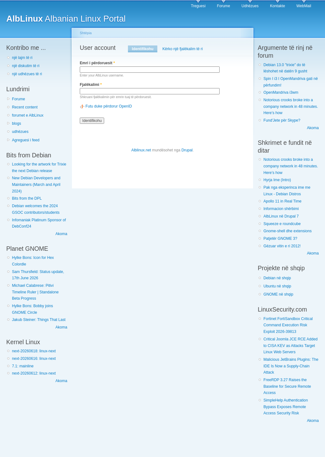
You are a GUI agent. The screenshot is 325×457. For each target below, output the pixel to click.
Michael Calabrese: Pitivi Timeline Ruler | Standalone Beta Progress (35, 292)
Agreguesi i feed (25, 140)
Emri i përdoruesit (97, 63)
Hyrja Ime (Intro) (277, 180)
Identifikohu (144, 49)
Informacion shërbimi (281, 209)
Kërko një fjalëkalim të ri (182, 49)
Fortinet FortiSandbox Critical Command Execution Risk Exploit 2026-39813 (287, 325)
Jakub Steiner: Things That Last (38, 320)
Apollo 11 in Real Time (282, 201)
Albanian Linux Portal (66, 19)
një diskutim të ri (25, 66)
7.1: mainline (22, 366)
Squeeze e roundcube (282, 224)
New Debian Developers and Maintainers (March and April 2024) (36, 184)
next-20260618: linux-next (34, 351)
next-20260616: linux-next (34, 358)
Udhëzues (250, 6)
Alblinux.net (141, 150)
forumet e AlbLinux (27, 115)
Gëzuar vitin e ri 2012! (282, 246)
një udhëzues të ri (27, 74)
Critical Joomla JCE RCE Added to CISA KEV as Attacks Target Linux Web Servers (290, 345)
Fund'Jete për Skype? (281, 120)
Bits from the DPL (27, 198)
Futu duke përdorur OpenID (108, 106)
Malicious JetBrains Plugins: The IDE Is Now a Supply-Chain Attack (290, 366)
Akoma (61, 234)
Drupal (187, 150)
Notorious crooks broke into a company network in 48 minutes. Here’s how (290, 106)
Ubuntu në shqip (277, 286)
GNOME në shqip (278, 294)
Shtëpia (86, 33)
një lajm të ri (22, 57)
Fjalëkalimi (91, 84)
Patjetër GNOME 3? (280, 238)
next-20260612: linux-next (34, 373)
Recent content (25, 107)
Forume (223, 6)
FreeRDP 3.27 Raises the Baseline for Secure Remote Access (287, 386)
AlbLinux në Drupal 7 (281, 216)
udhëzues (20, 131)
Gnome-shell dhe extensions (287, 231)
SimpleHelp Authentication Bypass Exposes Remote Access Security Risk (285, 406)
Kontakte (277, 6)
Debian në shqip (277, 278)
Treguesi (198, 6)
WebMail (304, 6)
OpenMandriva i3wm (280, 92)
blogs (16, 123)
